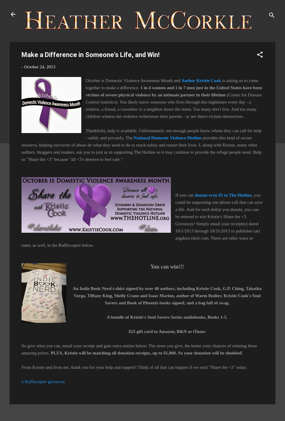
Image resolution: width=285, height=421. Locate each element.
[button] (259, 55)
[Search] (271, 16)
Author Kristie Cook (201, 80)
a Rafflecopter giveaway (43, 381)
